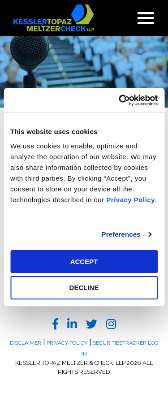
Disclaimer (25, 343)
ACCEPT (84, 261)
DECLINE (84, 287)
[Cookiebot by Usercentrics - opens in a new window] (120, 100)
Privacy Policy (130, 199)
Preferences (121, 234)
